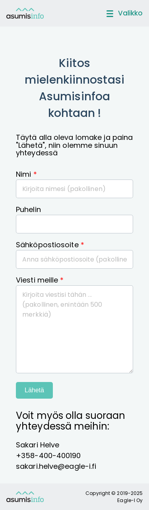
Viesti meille (40, 280)
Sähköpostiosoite (50, 245)
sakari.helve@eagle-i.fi (56, 466)
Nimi (26, 174)
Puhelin (28, 209)
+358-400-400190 (48, 455)
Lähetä (34, 390)
